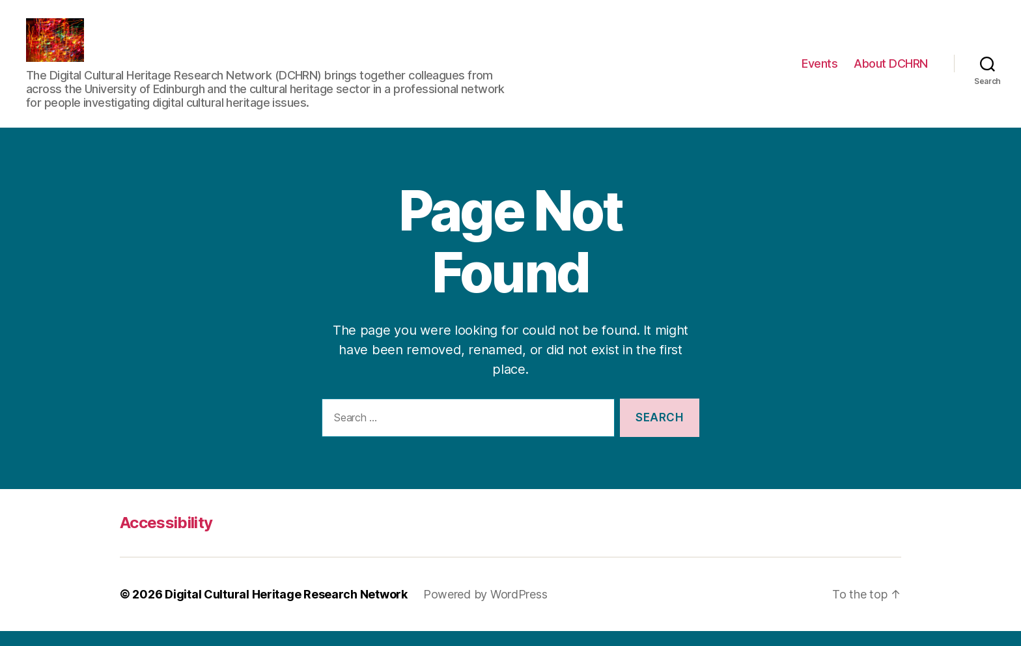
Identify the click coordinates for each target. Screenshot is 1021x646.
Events (819, 71)
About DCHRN (891, 71)
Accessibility (166, 537)
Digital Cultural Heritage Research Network (286, 609)
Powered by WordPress (485, 609)
